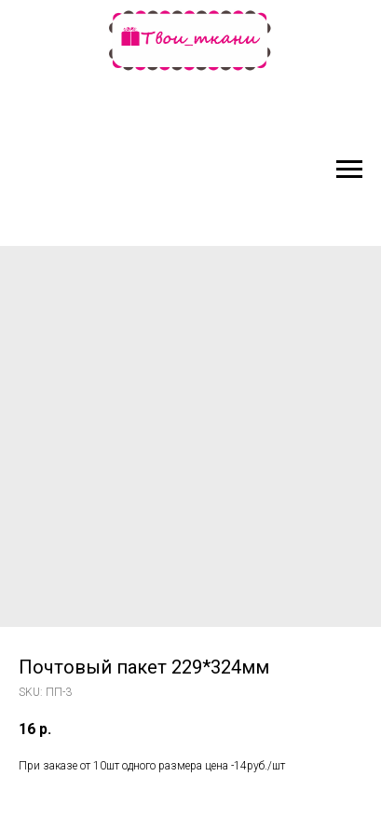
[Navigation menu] (349, 169)
